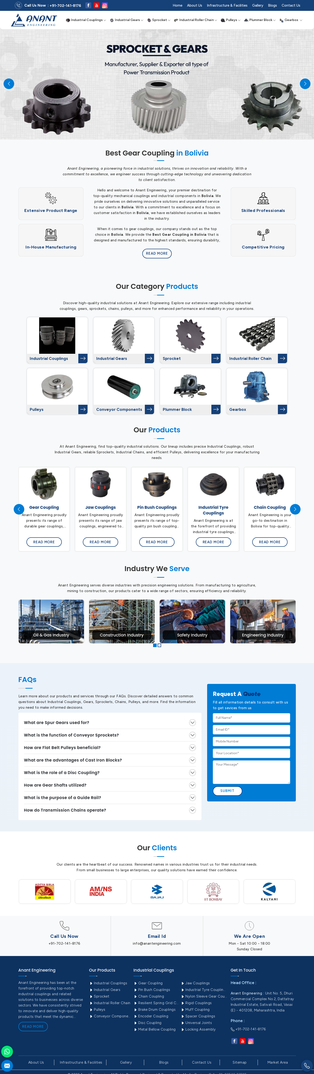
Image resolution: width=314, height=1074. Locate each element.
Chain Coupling (149, 996)
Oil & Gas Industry (51, 635)
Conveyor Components (119, 409)
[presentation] (19, 509)
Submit (227, 791)
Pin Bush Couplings (152, 990)
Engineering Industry (263, 635)
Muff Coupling (195, 1009)
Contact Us (291, 5)
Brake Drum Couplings (155, 1009)
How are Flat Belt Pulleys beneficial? (62, 747)
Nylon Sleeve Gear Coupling (204, 996)
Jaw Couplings (195, 983)
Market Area (278, 1062)
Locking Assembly (198, 1029)
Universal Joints (196, 1023)
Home (177, 5)
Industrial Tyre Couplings (204, 990)
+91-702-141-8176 (65, 6)
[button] (155, 645)
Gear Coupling (148, 983)
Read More (157, 253)
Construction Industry (121, 635)
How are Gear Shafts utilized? (55, 785)
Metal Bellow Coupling (155, 1029)
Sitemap (240, 1062)
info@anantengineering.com (157, 943)
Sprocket (159, 20)
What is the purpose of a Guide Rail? (62, 797)
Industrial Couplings (86, 20)
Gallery (257, 5)
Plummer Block (260, 20)
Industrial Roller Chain (195, 20)
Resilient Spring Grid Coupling (157, 1003)
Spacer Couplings (198, 1016)
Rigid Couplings (196, 1003)
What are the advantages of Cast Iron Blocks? (73, 760)
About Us (194, 5)
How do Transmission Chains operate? (65, 810)
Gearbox (290, 20)
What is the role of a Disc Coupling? (62, 772)
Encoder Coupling (151, 1016)
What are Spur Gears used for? (56, 722)
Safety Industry (192, 635)
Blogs (272, 5)
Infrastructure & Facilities (227, 5)
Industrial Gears (126, 20)
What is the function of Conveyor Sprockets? (71, 735)
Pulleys (231, 20)
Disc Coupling (148, 1023)
